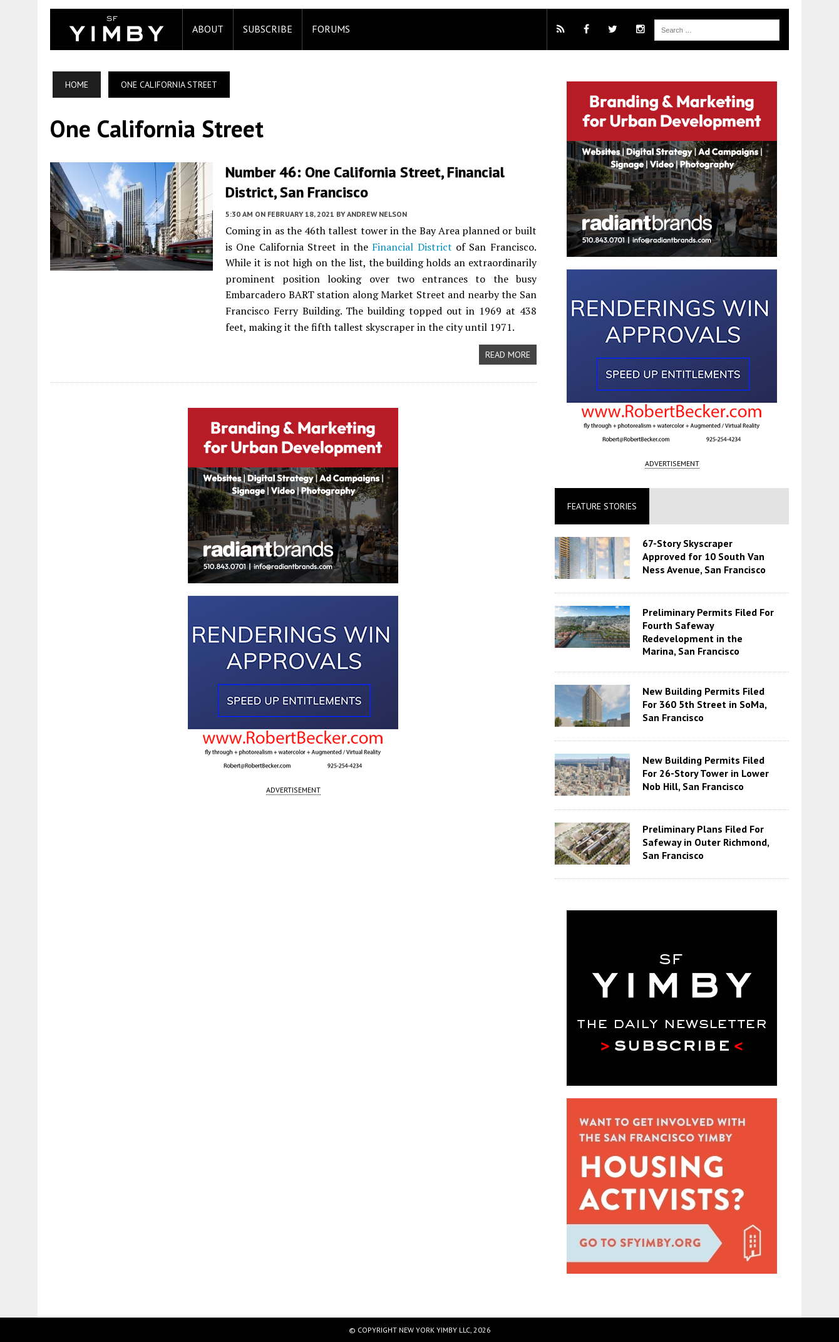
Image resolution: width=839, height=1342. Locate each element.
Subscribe (267, 29)
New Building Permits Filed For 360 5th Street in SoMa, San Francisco (704, 704)
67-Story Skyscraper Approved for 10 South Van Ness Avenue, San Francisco (704, 556)
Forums (331, 29)
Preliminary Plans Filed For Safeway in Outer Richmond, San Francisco (705, 842)
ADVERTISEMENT (293, 789)
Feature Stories (602, 506)
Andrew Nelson (377, 214)
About (208, 29)
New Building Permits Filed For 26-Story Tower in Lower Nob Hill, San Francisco (705, 773)
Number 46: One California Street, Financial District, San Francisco (365, 181)
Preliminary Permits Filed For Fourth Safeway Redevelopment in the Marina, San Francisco (708, 631)
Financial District (411, 247)
